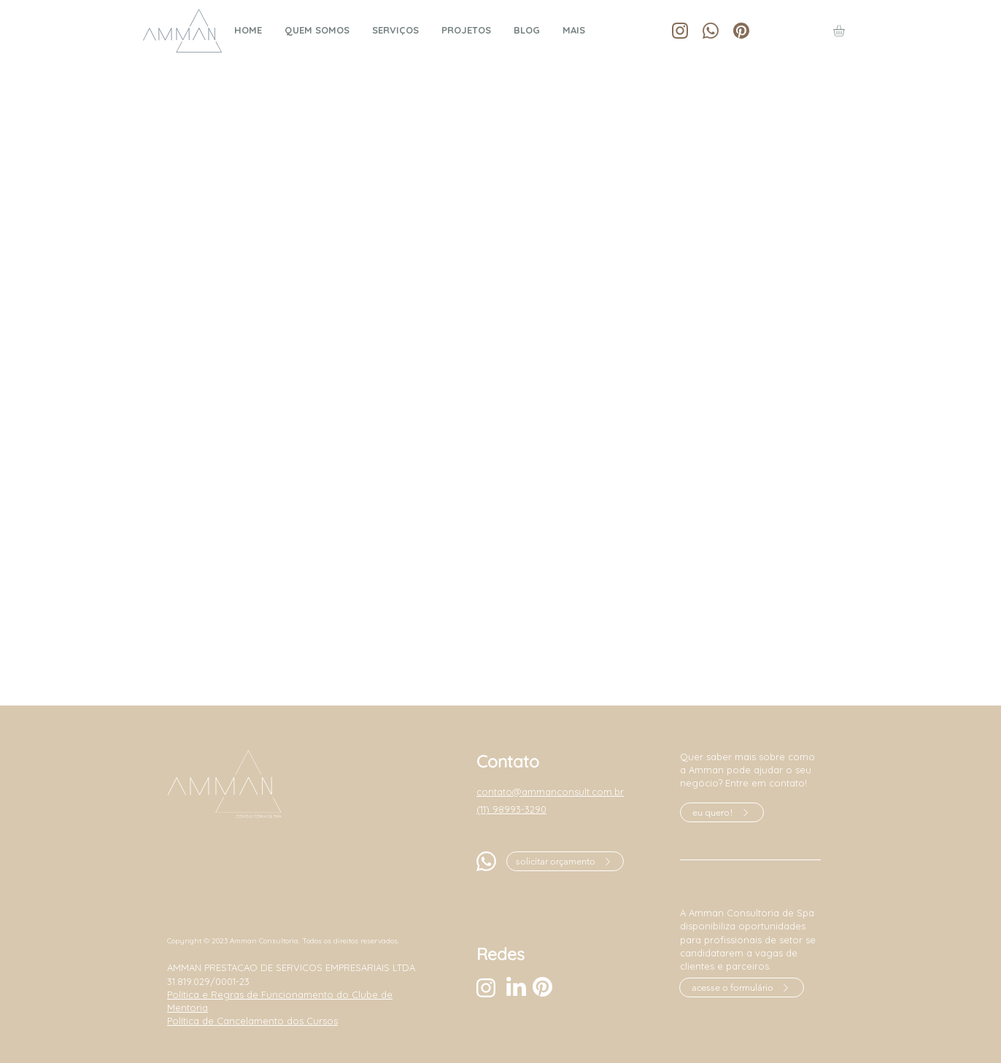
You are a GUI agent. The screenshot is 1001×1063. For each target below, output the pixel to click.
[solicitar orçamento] (565, 861)
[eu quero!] (722, 812)
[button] (845, 30)
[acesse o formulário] (741, 987)
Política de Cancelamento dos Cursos (252, 1021)
